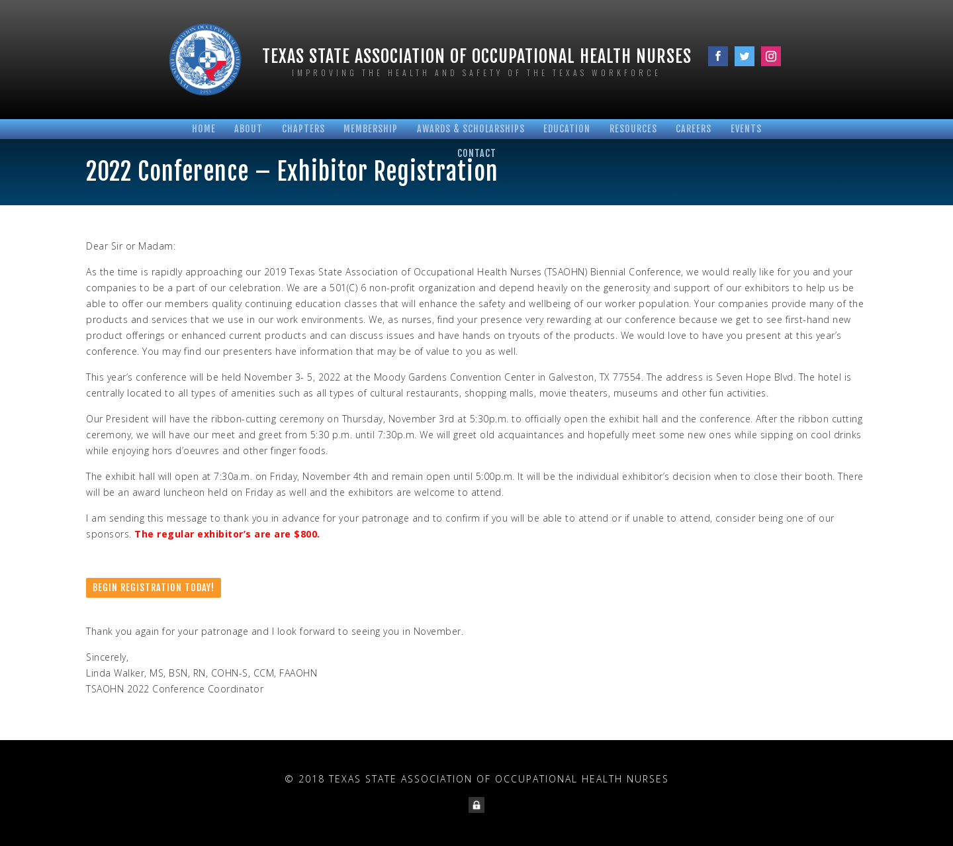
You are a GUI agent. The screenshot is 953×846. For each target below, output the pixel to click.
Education (566, 128)
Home (204, 128)
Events (746, 128)
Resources (633, 128)
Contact (476, 153)
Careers (693, 128)
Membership (370, 128)
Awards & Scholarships (471, 128)
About (248, 128)
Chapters (303, 128)
